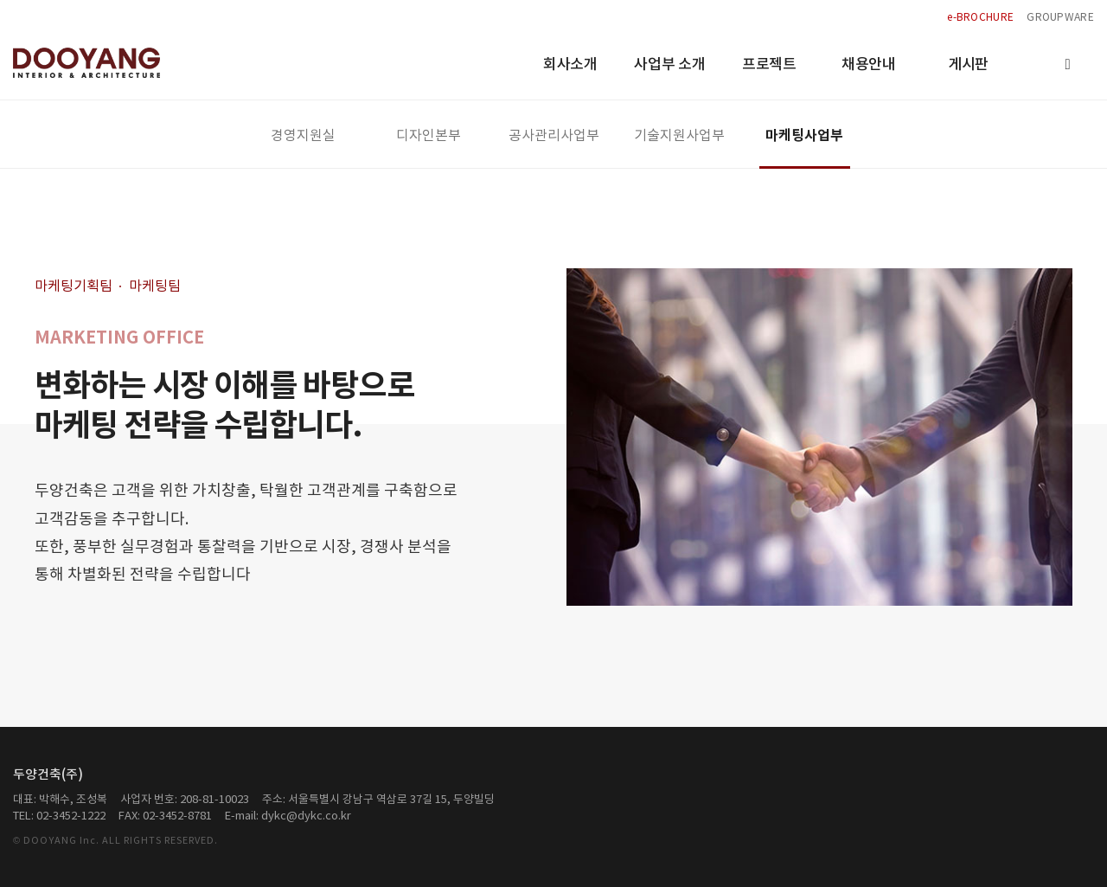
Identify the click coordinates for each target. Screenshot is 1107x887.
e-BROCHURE (980, 17)
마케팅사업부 (804, 136)
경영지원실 (303, 136)
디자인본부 (428, 136)
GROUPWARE (1060, 17)
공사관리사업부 (554, 136)
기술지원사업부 (679, 136)
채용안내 (868, 65)
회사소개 (570, 65)
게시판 (968, 65)
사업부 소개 (669, 65)
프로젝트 (769, 65)
